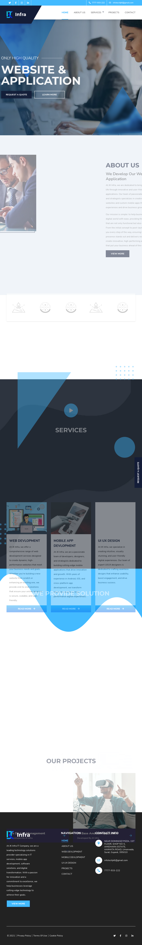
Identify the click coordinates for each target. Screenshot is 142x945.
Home (65, 12)
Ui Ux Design (69, 862)
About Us (79, 12)
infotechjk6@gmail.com (121, 2)
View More (18, 903)
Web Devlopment (72, 851)
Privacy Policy (24, 936)
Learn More (32, 94)
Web (114, 595)
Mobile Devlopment (73, 857)
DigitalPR (64, 595)
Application (43, 595)
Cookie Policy (56, 936)
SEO (100, 595)
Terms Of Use (40, 936)
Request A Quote (138, 472)
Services (96, 12)
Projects (113, 12)
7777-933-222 (97, 2)
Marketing (83, 595)
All (26, 595)
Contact (130, 12)
